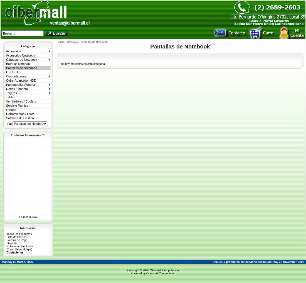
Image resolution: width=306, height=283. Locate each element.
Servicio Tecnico (17, 105)
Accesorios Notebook (20, 55)
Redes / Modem (17, 89)
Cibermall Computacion (164, 270)
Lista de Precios (16, 237)
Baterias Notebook (18, 63)
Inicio (61, 42)
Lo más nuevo (28, 217)
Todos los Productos (19, 234)
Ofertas (11, 109)
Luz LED (12, 72)
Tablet (10, 97)
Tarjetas (11, 93)
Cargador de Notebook (21, 59)
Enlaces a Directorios (20, 246)
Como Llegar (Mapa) (19, 249)
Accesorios (13, 51)
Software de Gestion (20, 118)
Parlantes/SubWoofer (20, 84)
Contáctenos (15, 252)
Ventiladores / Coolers (21, 101)
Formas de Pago (17, 240)
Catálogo (72, 42)
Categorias (28, 46)
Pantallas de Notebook (21, 68)
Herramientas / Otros (20, 114)
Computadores (16, 76)
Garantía (12, 243)
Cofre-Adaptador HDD (21, 80)
